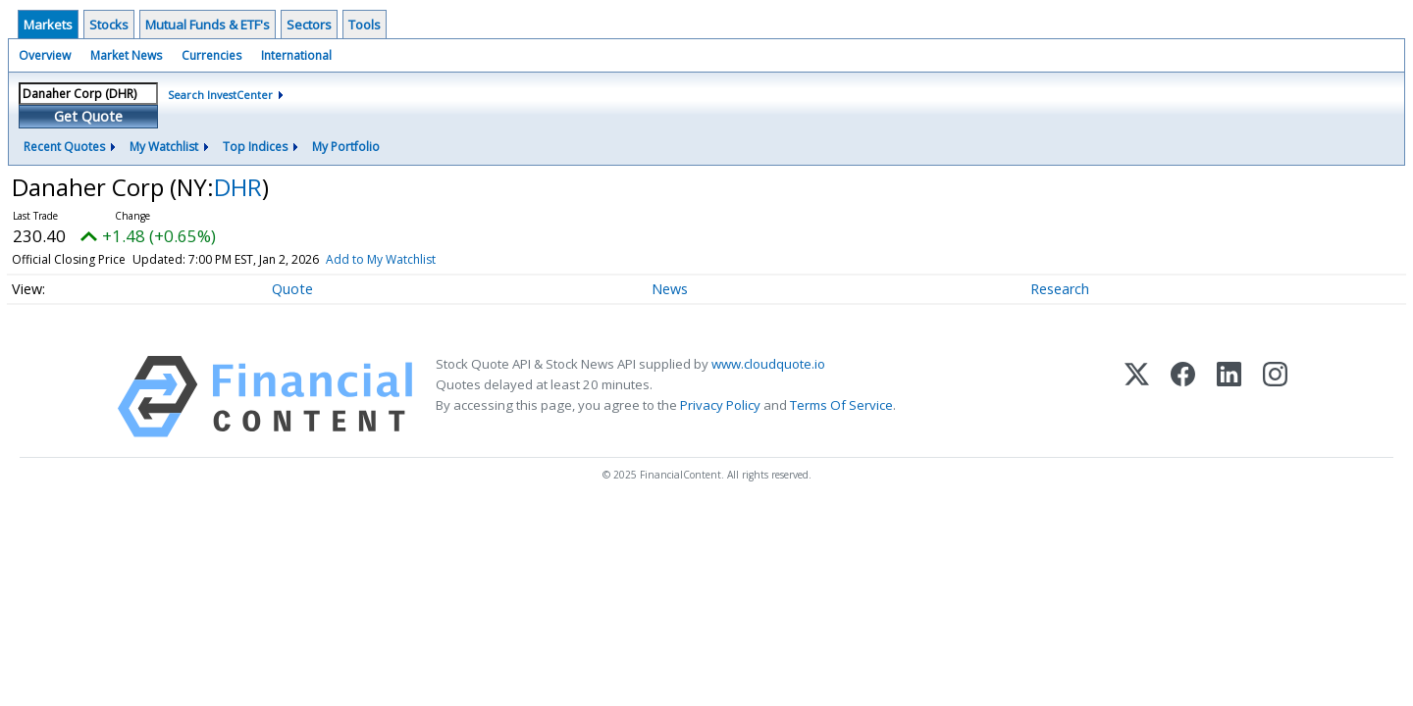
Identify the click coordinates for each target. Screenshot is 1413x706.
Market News (126, 55)
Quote (292, 288)
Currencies (211, 55)
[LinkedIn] (1229, 396)
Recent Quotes (64, 146)
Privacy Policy (720, 405)
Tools (364, 24)
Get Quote (88, 116)
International (296, 55)
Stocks (109, 24)
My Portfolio (346, 146)
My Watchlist (164, 146)
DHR (238, 187)
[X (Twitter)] (1137, 396)
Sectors (309, 24)
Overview (45, 55)
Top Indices (255, 146)
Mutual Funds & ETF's (207, 24)
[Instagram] (1275, 396)
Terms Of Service (841, 405)
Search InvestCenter (220, 94)
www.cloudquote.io (768, 364)
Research (1059, 288)
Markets (48, 24)
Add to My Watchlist (381, 259)
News (670, 288)
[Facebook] (1183, 396)
